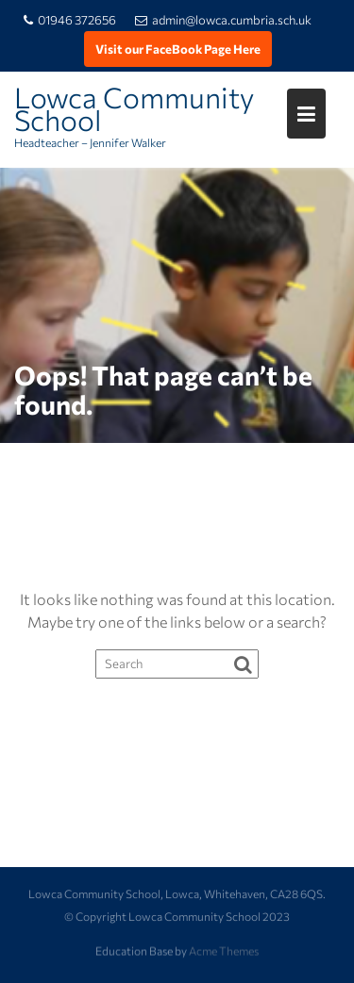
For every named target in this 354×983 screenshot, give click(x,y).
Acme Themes (224, 950)
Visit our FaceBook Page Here (178, 49)
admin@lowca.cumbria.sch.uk (223, 19)
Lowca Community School (134, 108)
